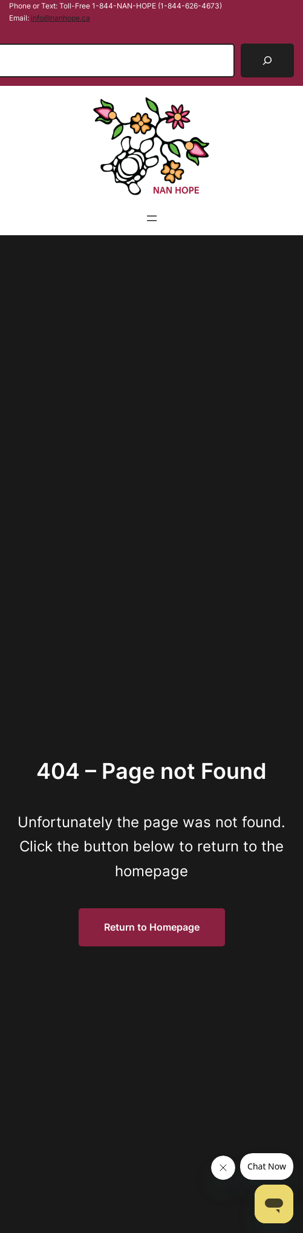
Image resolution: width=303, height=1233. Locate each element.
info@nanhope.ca (60, 17)
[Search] (267, 60)
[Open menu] (152, 218)
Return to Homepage (152, 927)
